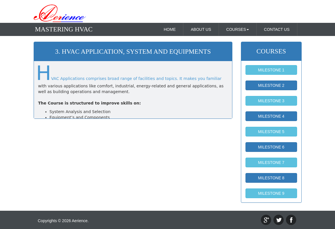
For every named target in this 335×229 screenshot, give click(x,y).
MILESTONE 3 (271, 101)
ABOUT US (201, 29)
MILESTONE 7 (271, 162)
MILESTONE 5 (271, 131)
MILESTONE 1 (271, 70)
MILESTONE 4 (271, 116)
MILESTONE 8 (271, 178)
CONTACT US (277, 29)
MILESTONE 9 (271, 193)
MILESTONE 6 (271, 147)
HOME (170, 29)
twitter (278, 220)
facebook (291, 220)
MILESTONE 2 (271, 85)
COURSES (237, 29)
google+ (266, 220)
